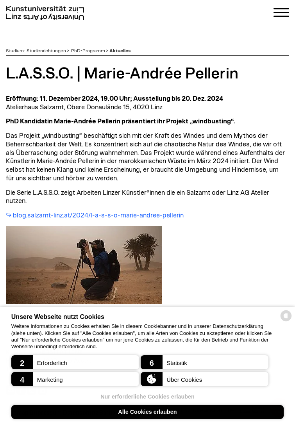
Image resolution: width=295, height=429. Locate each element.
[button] (75, 362)
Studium (15, 50)
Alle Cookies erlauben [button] (147, 412)
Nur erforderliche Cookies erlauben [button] (147, 396)
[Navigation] (281, 14)
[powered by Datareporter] (286, 321)
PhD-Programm (88, 50)
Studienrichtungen (46, 50)
